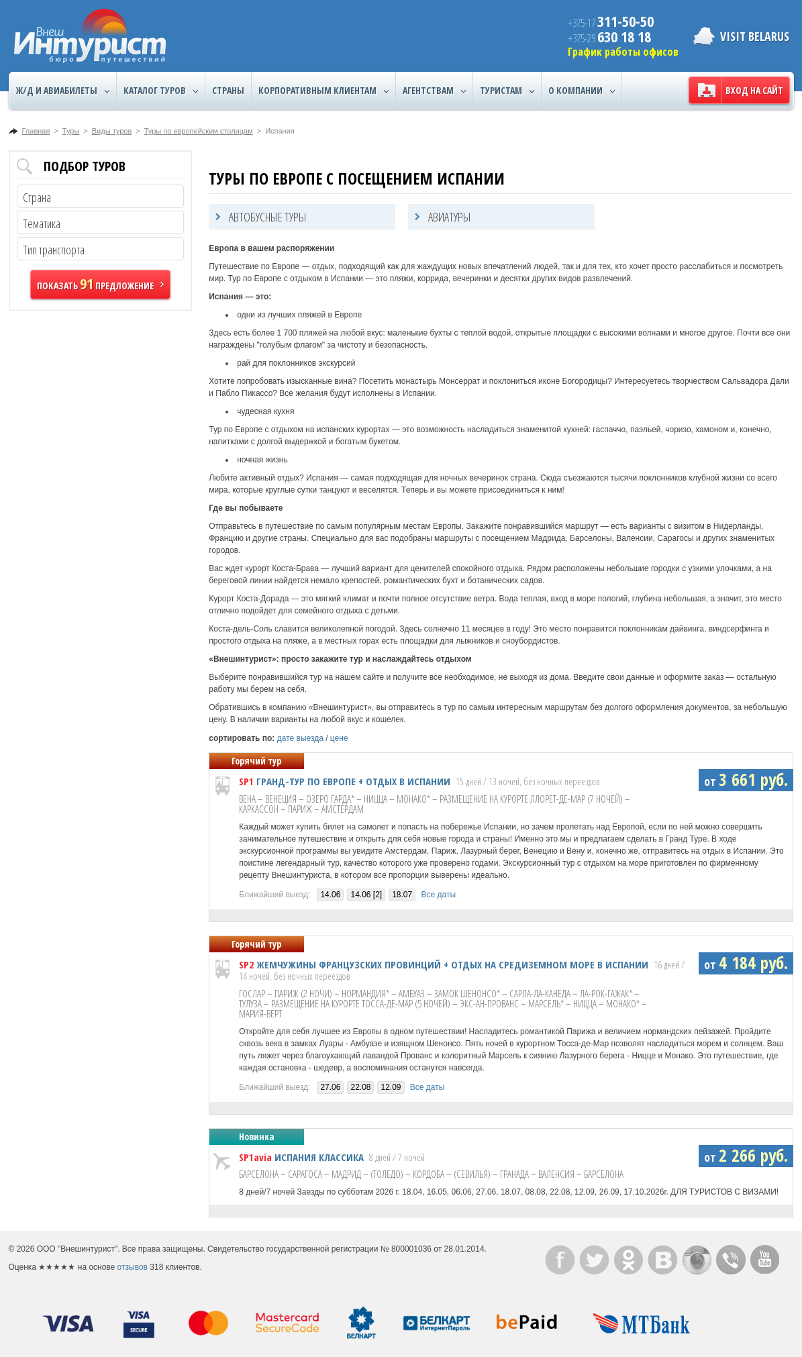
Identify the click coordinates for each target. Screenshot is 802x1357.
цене (339, 738)
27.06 (330, 1087)
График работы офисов (623, 51)
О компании (581, 90)
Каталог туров (160, 90)
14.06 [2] (366, 894)
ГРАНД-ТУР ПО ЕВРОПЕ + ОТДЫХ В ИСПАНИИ (353, 781)
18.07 (402, 894)
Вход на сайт (754, 90)
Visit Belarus (754, 36)
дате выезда (300, 738)
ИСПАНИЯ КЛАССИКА (319, 1157)
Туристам (507, 90)
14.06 (330, 894)
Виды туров (112, 131)
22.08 (360, 1087)
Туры (71, 131)
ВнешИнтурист (90, 36)
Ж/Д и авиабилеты (62, 90)
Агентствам (434, 90)
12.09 (391, 1087)
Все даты (438, 894)
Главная (36, 131)
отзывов (132, 1267)
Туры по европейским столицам (198, 131)
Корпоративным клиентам (323, 90)
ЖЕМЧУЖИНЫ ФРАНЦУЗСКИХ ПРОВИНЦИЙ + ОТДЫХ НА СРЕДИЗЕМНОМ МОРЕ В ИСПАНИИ (452, 964)
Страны (228, 90)
